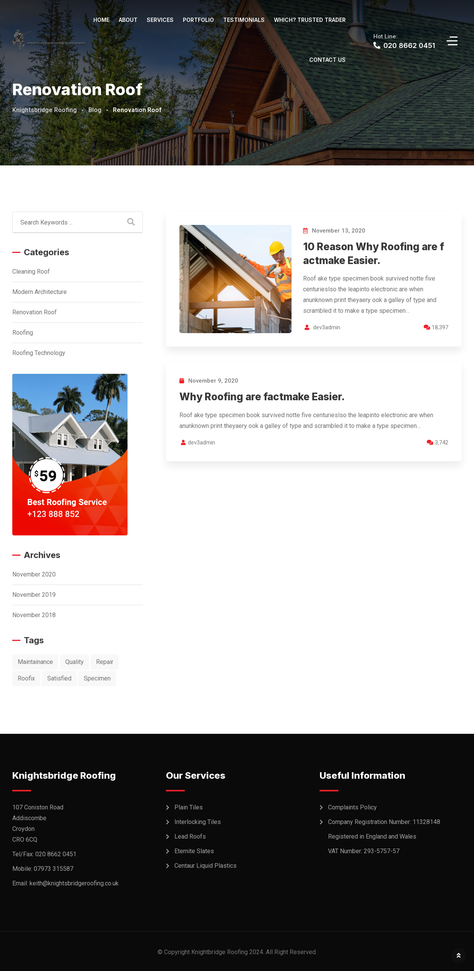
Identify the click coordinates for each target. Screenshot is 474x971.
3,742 (437, 442)
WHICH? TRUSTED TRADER (310, 20)
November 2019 (34, 594)
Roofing (22, 332)
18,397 (436, 327)
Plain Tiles (188, 807)
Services (160, 20)
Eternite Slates (194, 851)
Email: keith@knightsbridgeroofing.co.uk (65, 883)
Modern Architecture (39, 292)
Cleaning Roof (31, 271)
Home (101, 20)
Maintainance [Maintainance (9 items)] (35, 661)
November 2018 (34, 615)
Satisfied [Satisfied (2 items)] (59, 678)
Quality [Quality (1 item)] (74, 661)
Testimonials (244, 20)
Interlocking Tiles (197, 822)
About (128, 20)
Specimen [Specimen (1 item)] (97, 678)
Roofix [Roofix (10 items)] (26, 678)
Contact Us (327, 59)
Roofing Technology (38, 353)
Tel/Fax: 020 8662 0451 (44, 854)
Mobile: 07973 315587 (42, 868)
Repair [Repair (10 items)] (104, 661)
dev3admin (326, 327)
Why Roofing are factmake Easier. (262, 397)
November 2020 (34, 574)
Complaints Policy (352, 807)
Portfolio (198, 20)
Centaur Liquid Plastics (205, 865)
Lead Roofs (190, 836)
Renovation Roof (34, 312)
